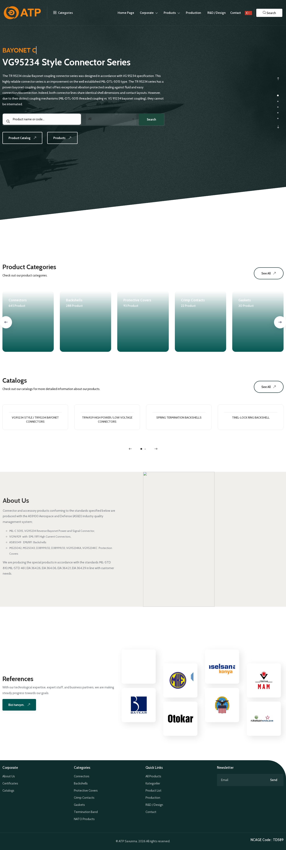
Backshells (81, 783)
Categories (60, 13)
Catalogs (8, 790)
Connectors (81, 776)
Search (150, 122)
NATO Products (84, 819)
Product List (153, 790)
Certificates (10, 783)
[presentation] (278, 78)
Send (273, 780)
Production (153, 798)
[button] (269, 13)
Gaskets (79, 805)
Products (68, 142)
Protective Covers (86, 790)
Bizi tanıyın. (21, 705)
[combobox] (110, 122)
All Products (153, 776)
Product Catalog (24, 142)
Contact (235, 13)
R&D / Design (154, 805)
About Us (8, 776)
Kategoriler (153, 783)
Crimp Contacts (84, 798)
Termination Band (86, 812)
